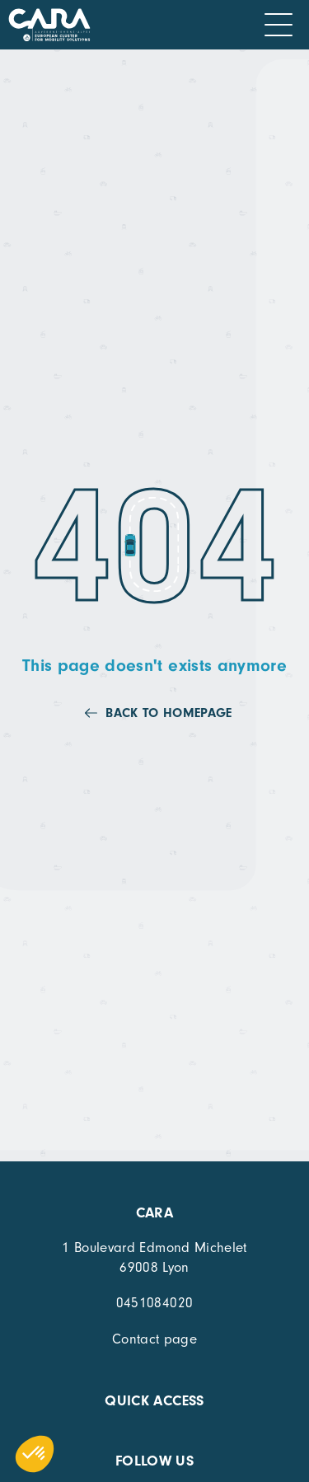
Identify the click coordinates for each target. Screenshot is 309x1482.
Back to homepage (168, 713)
